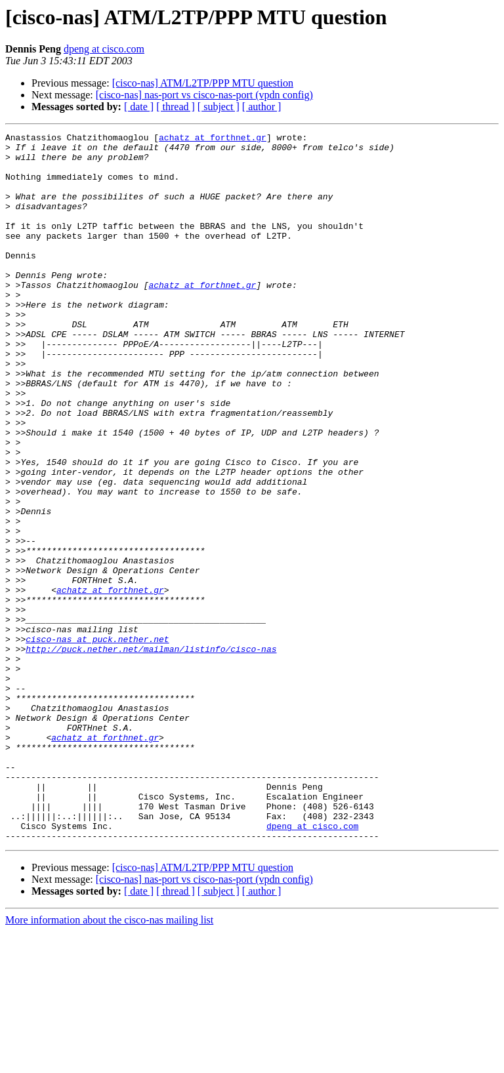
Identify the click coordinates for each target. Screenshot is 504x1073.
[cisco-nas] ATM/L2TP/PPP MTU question (202, 83)
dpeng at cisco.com (104, 48)
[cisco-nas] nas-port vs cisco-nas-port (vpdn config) (204, 94)
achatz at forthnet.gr (212, 139)
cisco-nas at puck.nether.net (97, 741)
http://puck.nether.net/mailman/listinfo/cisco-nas (151, 753)
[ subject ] (219, 106)
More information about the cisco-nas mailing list (109, 1061)
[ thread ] (175, 106)
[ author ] (262, 106)
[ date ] (139, 106)
